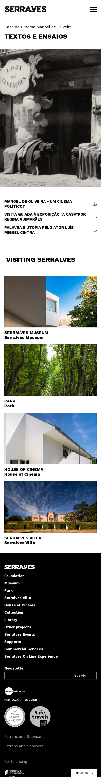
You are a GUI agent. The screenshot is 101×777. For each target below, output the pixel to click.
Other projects (17, 627)
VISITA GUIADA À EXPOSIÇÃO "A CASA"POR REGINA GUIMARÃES (45, 216)
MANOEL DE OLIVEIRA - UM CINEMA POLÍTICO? (38, 204)
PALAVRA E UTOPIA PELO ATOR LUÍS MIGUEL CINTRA (39, 230)
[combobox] (84, 773)
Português (80, 772)
